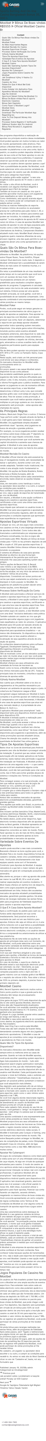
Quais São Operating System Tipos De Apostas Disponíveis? (19, 67)
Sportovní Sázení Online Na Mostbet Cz (20, 96)
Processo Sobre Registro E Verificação (19, 122)
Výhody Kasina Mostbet (12, 54)
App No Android (9, 94)
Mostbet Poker (8, 42)
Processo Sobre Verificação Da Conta (19, 51)
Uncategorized (20, 1370)
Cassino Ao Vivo (9, 82)
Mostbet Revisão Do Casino (14, 47)
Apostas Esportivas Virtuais (14, 49)
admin (30, 1367)
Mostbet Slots (8, 108)
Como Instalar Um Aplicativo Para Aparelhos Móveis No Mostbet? (17, 90)
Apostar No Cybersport (12, 70)
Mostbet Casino (9, 63)
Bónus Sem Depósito (11, 103)
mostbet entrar (6, 268)
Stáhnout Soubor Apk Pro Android (17, 124)
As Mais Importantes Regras (14, 44)
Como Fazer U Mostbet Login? (15, 105)
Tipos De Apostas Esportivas (15, 56)
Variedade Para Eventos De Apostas (18, 59)
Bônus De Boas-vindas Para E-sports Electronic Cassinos (18, 99)
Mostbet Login (8, 110)
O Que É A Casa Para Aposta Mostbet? (19, 61)
